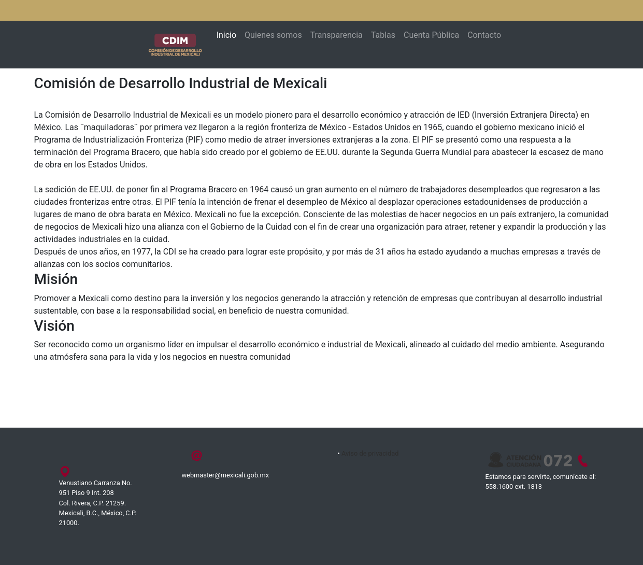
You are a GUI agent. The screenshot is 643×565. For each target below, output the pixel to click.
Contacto (484, 35)
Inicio (226, 35)
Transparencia (336, 35)
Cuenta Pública (431, 35)
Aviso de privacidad (370, 453)
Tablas (383, 35)
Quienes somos (273, 35)
